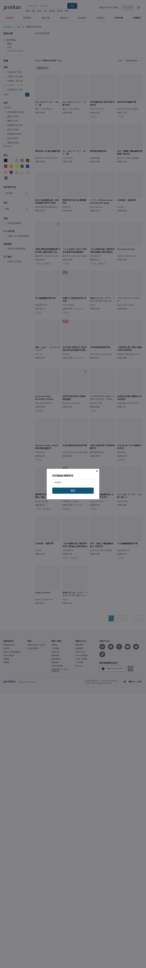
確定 (73, 490)
